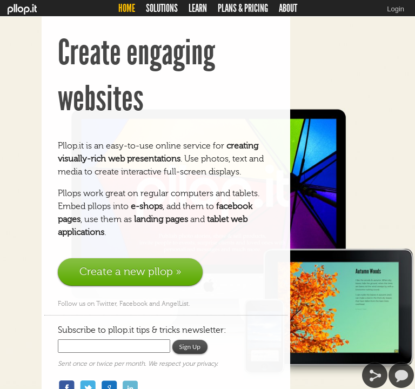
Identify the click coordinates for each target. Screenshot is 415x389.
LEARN (198, 8)
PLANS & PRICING (243, 8)
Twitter (106, 303)
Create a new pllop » (130, 271)
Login (395, 9)
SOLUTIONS (162, 8)
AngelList (175, 303)
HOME (126, 8)
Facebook (134, 303)
